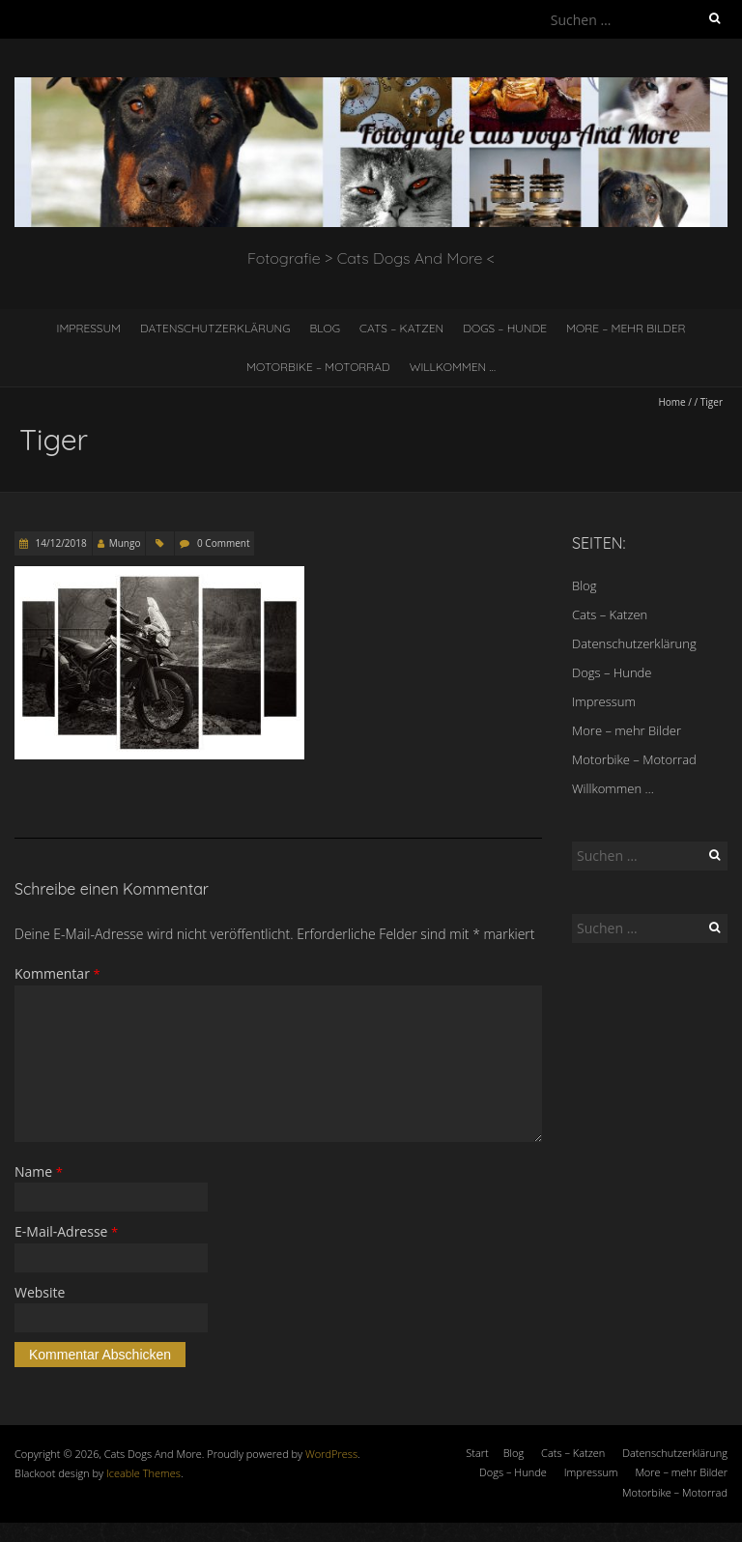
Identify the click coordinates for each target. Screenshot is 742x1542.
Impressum (88, 328)
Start (477, 1452)
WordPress (331, 1453)
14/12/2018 (60, 543)
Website (39, 1292)
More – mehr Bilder (626, 328)
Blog (325, 328)
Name (38, 1171)
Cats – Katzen (401, 328)
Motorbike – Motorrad (318, 366)
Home (671, 402)
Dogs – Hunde (505, 328)
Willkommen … (453, 366)
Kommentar (57, 973)
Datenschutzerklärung (215, 328)
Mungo (125, 543)
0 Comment (223, 543)
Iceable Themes (143, 1473)
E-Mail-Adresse (66, 1231)
